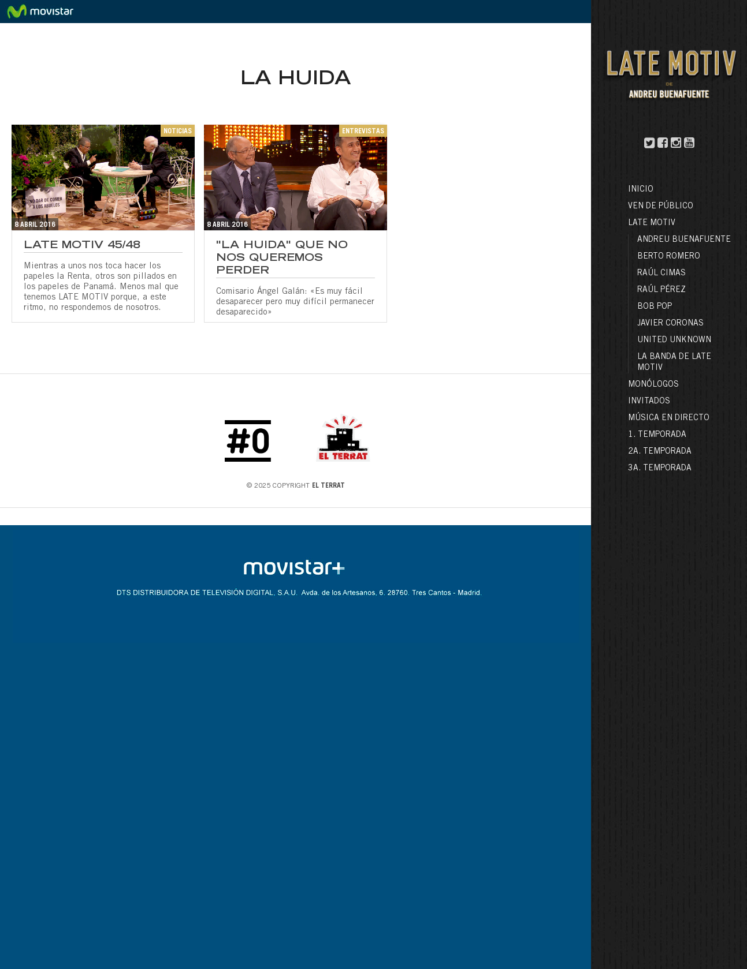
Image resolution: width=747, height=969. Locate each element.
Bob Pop (654, 307)
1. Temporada (657, 435)
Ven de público (660, 207)
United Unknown (674, 340)
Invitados (649, 402)
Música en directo (668, 418)
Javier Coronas (670, 324)
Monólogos (653, 385)
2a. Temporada (660, 452)
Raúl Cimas (661, 274)
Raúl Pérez (661, 290)
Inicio (640, 190)
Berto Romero (668, 257)
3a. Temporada (660, 469)
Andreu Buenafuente (684, 240)
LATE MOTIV (651, 223)
